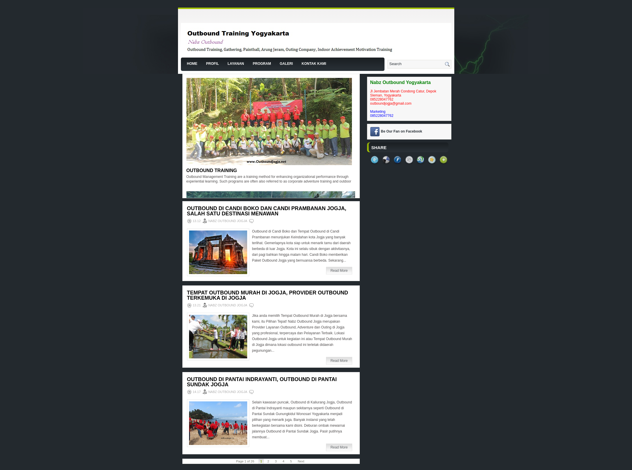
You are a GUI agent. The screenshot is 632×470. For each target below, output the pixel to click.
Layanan (236, 64)
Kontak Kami (314, 64)
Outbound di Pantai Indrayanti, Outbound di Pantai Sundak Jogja (262, 382)
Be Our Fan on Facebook (401, 131)
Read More (339, 271)
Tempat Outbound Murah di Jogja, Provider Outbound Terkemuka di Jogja (267, 295)
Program (262, 64)
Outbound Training (211, 170)
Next (301, 461)
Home (192, 64)
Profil (212, 64)
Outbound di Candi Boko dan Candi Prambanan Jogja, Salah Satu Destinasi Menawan (266, 211)
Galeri (286, 64)
